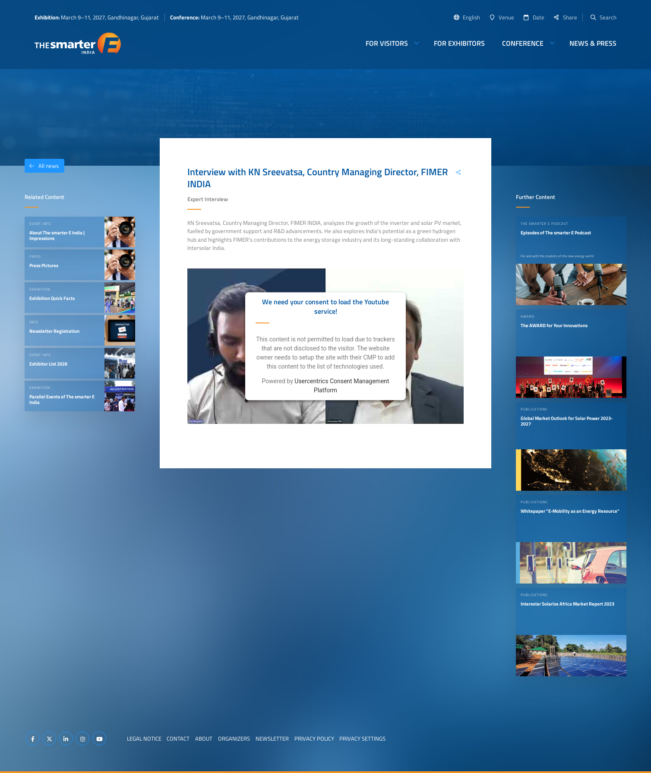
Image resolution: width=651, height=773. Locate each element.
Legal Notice (144, 738)
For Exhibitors (459, 43)
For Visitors (387, 43)
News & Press (592, 43)
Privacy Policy (314, 738)
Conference (523, 43)
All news (42, 165)
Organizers (234, 738)
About (203, 738)
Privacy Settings (362, 738)
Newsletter (272, 738)
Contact (178, 738)
